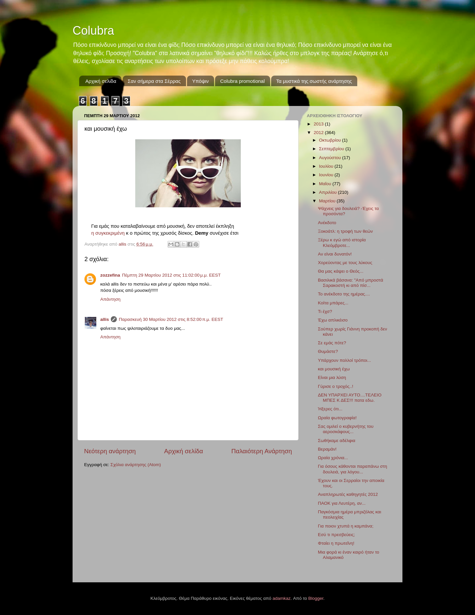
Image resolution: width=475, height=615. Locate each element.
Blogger (316, 598)
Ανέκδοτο (327, 222)
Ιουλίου (326, 166)
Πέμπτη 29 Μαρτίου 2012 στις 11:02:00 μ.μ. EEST (171, 275)
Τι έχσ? (325, 311)
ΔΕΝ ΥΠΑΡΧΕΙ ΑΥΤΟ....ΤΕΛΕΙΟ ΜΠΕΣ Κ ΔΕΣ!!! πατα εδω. (350, 398)
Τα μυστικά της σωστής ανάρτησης (314, 81)
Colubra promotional (242, 81)
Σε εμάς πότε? (332, 342)
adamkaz (281, 598)
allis (104, 319)
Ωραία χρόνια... (333, 457)
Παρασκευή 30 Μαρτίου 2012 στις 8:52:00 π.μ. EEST (171, 319)
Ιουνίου (326, 174)
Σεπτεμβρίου (332, 148)
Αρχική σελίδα (100, 81)
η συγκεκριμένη (108, 233)
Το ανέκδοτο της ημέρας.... (344, 293)
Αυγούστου (330, 157)
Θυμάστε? (328, 351)
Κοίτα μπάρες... (333, 302)
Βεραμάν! (327, 449)
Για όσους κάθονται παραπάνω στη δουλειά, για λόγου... (352, 469)
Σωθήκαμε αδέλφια (336, 440)
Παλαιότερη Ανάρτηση (261, 451)
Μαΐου (325, 183)
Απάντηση (110, 299)
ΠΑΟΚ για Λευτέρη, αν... (342, 503)
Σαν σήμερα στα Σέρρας (154, 81)
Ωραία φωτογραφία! (337, 417)
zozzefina (110, 275)
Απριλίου (328, 192)
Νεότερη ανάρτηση (110, 451)
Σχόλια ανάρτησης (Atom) (136, 464)
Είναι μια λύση (332, 377)
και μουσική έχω (334, 368)
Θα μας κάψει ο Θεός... (341, 271)
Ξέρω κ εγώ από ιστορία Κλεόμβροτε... (342, 242)
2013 (319, 123)
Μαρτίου (328, 200)
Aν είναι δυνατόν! (335, 254)
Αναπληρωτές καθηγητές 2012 (348, 494)
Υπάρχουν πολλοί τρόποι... (344, 360)
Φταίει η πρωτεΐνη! (336, 543)
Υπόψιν (200, 81)
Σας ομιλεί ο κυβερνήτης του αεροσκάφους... (345, 429)
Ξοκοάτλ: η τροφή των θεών (345, 231)
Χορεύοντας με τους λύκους (345, 262)
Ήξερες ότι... (330, 408)
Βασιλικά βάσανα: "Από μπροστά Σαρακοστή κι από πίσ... (350, 283)
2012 (319, 132)
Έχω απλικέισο (333, 320)
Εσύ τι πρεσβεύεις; (336, 534)
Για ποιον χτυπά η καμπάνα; (345, 526)
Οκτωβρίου (330, 140)
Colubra (93, 30)
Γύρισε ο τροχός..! (335, 386)
